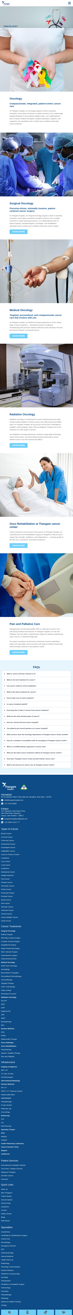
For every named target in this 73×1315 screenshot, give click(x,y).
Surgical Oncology (8, 931)
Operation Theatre (8, 1129)
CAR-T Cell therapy (8, 987)
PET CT (4, 1088)
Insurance (4, 1179)
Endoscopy (5, 1115)
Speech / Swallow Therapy (10, 1053)
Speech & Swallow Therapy (11, 1302)
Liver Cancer (5, 861)
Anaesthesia (5, 1232)
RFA (2, 1025)
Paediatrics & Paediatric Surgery (12, 1284)
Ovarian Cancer (6, 882)
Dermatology (5, 1242)
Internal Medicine (7, 1256)
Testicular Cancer (7, 910)
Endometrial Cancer (8, 844)
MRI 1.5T (4, 1070)
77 (19, 822)
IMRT (3, 1004)
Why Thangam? (6, 1193)
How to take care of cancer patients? (20, 699)
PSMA (3, 1035)
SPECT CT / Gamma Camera (11, 1091)
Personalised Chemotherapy (11, 976)
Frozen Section (6, 1105)
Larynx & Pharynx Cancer (10, 854)
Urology (4, 1305)
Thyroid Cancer (6, 914)
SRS (2, 1015)
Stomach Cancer (7, 907)
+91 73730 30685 (10, 803)
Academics (5, 1207)
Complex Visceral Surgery (10, 941)
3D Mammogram (7, 1077)
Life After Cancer (7, 1175)
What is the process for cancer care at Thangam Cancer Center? (31, 766)
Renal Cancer (6, 900)
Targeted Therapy (7, 983)
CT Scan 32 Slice (7, 1074)
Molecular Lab (6, 1108)
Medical (4, 1136)
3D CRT (4, 1001)
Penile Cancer (6, 889)
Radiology (4, 1298)
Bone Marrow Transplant (10, 973)
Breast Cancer (6, 833)
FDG (3, 1032)
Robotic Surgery (7, 934)
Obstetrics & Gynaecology (10, 1274)
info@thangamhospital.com (13, 800)
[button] (36, 675)
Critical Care (5, 1239)
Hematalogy (5, 969)
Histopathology (6, 1102)
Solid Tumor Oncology (9, 966)
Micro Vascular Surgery (9, 952)
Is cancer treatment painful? (17, 705)
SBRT (3, 1018)
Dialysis (4, 1150)
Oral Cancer (5, 879)
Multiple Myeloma (7, 875)
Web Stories (5, 1221)
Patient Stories (6, 1214)
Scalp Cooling (6, 990)
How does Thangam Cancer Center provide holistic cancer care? (31, 760)
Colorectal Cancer (7, 840)
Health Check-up (7, 1260)
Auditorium (5, 1154)
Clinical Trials (6, 1203)
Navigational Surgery (8, 945)
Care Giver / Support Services (12, 1169)
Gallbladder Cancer (8, 851)
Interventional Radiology (10, 1081)
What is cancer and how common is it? (21, 675)
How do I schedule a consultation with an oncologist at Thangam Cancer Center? (37, 742)
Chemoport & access (8, 994)
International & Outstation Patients (13, 1165)
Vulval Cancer (6, 921)
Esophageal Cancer (8, 847)
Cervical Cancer (7, 837)
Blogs (3, 1217)
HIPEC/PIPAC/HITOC (9, 959)
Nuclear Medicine (7, 1028)
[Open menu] (69, 3)
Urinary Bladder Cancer (9, 917)
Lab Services (6, 1098)
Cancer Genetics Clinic (10, 1147)
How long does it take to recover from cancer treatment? (28, 711)
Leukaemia (5, 858)
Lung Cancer (5, 865)
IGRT (3, 1008)
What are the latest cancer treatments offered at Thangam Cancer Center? (34, 754)
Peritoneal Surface (7, 893)
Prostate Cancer (7, 896)
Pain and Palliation (7, 1056)
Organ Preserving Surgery (10, 948)
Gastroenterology (7, 1253)
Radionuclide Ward (8, 1095)
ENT (2, 1249)
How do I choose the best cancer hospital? (23, 723)
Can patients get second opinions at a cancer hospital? (27, 730)
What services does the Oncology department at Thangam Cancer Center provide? (37, 736)
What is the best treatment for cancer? (21, 681)
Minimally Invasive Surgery (10, 938)
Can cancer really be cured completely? (21, 687)
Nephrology (5, 1263)
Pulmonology (5, 1288)
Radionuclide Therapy (9, 1039)
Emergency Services (8, 1246)
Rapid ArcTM (5, 1011)
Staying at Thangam (8, 1172)
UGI (2, 1119)
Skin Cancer (5, 903)
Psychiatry (5, 1291)
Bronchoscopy (6, 1126)
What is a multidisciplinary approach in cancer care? (26, 748)
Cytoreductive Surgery (9, 955)
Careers (4, 1210)
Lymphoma (5, 868)
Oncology (4, 1277)
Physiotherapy (6, 1049)
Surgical (4, 1140)
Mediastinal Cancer (8, 872)
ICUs (3, 1133)
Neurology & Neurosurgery (10, 1267)
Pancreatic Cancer (7, 886)
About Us (4, 1189)
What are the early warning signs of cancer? (23, 717)
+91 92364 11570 (10, 822)
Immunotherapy (6, 980)
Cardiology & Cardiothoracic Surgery (14, 1235)
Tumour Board (6, 1196)
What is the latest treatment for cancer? (21, 693)
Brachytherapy (6, 1022)
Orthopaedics (6, 1281)
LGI (2, 1122)
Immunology (5, 1112)
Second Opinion (7, 1200)
